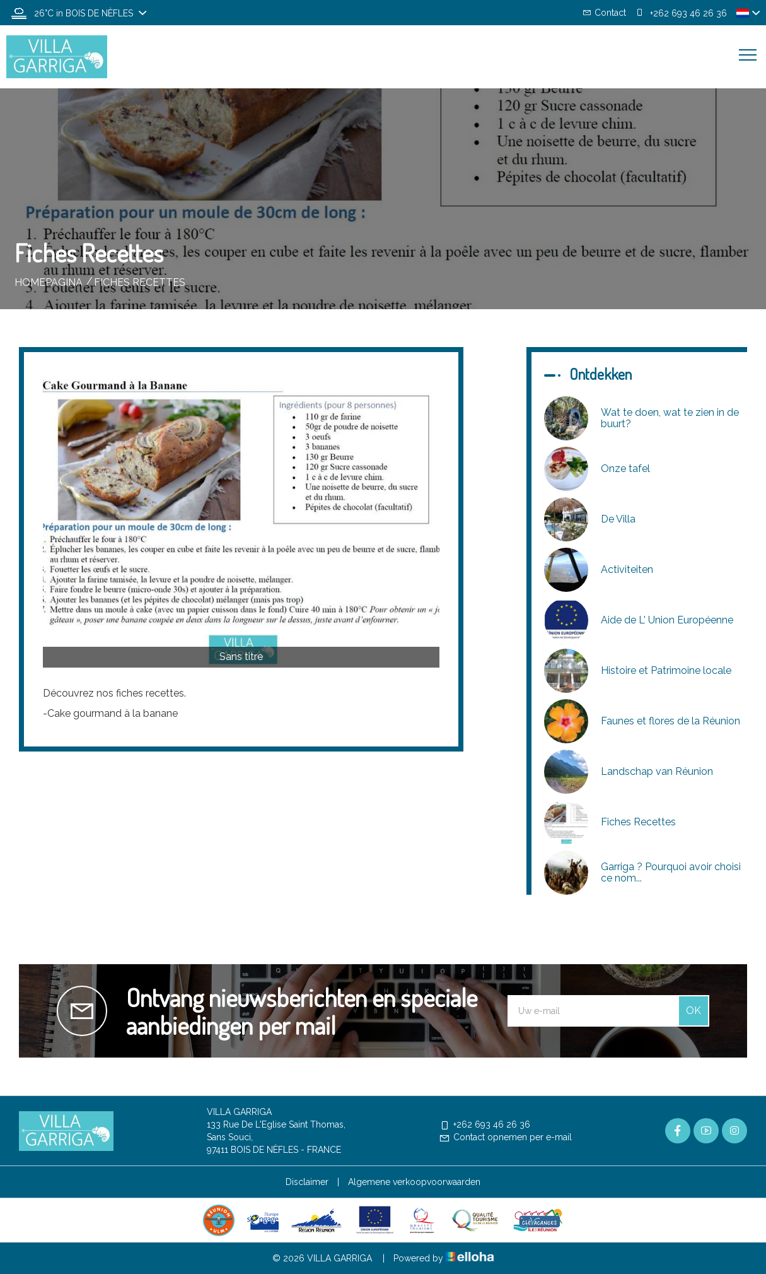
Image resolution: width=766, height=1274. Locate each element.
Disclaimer (307, 1182)
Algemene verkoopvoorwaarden (414, 1182)
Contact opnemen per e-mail (505, 1137)
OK (693, 1011)
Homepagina (49, 282)
